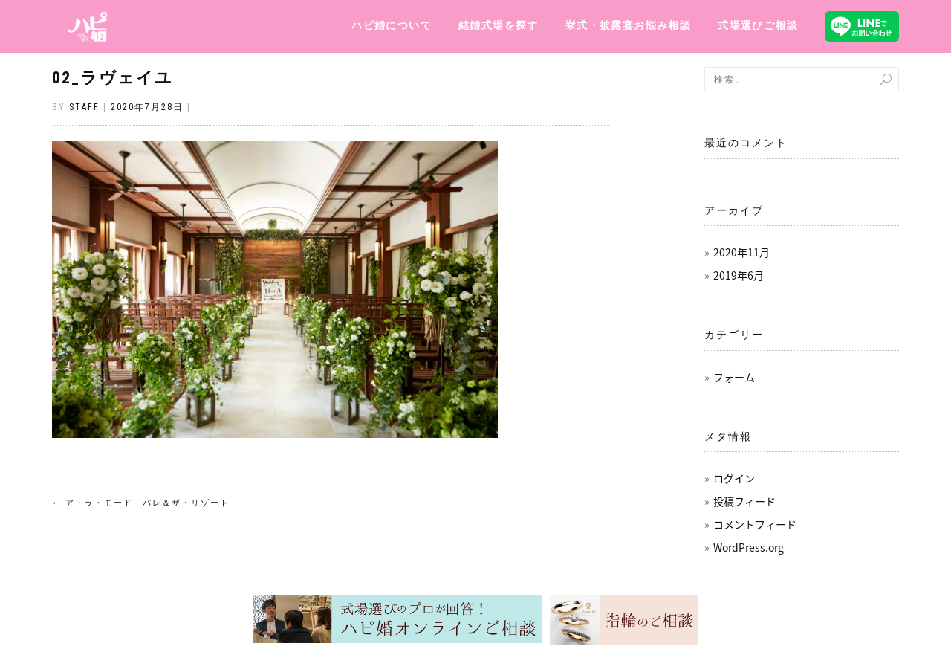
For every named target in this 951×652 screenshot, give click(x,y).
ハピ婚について (391, 25)
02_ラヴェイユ (112, 77)
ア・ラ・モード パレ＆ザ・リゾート (141, 503)
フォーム (734, 376)
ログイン (734, 478)
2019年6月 (738, 275)
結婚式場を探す (498, 25)
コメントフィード (754, 524)
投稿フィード (744, 501)
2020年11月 (741, 252)
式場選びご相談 (758, 25)
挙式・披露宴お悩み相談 (628, 25)
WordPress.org (748, 547)
